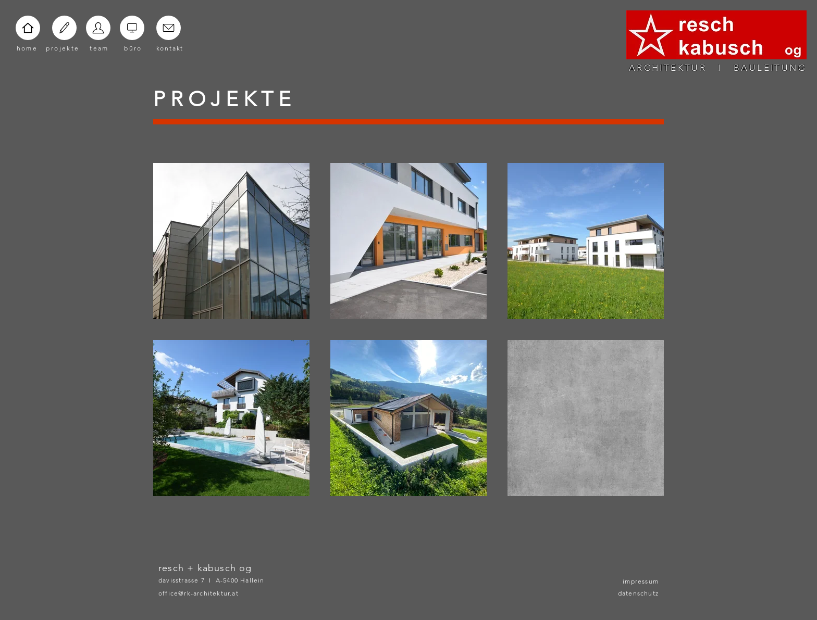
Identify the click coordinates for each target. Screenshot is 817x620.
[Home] (28, 28)
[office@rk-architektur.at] (213, 593)
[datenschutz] (632, 593)
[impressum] (632, 581)
